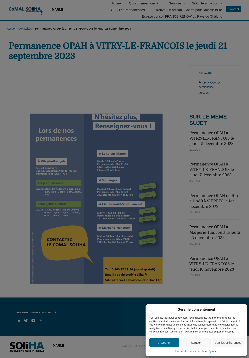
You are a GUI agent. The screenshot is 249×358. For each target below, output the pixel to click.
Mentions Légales (206, 351)
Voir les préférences (228, 342)
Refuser (196, 342)
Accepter (164, 342)
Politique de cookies (185, 351)
